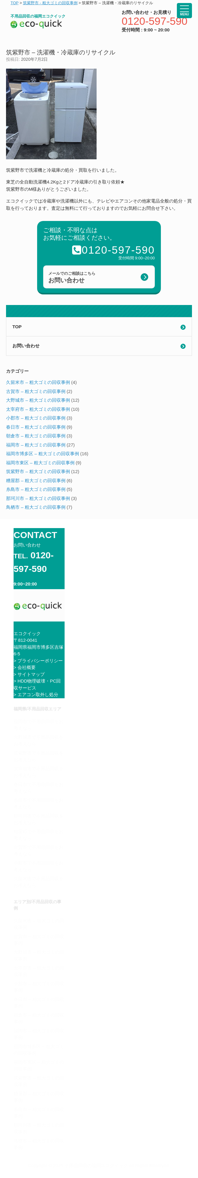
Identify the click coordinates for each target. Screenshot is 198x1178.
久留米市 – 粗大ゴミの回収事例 (38, 382)
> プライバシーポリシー (38, 660)
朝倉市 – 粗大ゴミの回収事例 (35, 435)
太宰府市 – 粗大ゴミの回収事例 (38, 409)
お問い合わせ (26, 345)
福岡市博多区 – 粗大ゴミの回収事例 (42, 453)
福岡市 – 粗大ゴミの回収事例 (35, 444)
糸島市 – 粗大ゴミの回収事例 (35, 489)
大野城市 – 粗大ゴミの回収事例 (38, 400)
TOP (17, 326)
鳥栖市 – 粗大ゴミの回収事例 (35, 507)
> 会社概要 (25, 667)
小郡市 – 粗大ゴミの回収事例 (35, 417)
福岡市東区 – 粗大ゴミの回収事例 (40, 462)
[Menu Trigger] (184, 10)
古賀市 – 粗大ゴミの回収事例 (35, 391)
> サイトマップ (29, 674)
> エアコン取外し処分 (36, 694)
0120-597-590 (154, 21)
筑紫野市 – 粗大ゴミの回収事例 (38, 471)
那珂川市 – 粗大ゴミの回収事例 (38, 498)
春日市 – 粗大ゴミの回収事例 (35, 427)
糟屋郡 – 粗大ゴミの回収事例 (35, 480)
